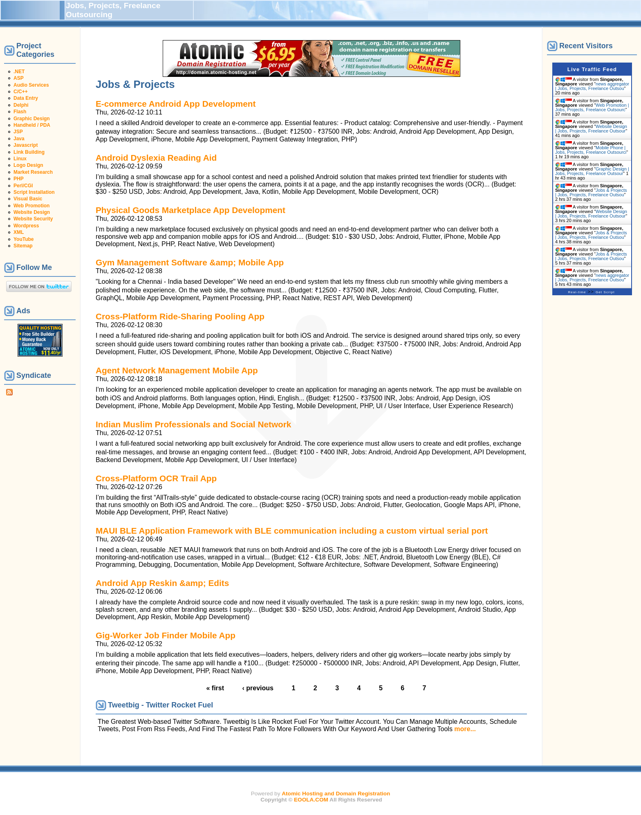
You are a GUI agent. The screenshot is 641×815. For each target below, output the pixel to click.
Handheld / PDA (31, 125)
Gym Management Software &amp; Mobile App (190, 262)
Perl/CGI (23, 186)
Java (19, 138)
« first (215, 688)
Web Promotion (31, 206)
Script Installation (34, 192)
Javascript (25, 145)
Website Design (31, 212)
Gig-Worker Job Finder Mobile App (165, 635)
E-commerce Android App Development (176, 103)
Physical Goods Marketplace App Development (190, 210)
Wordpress (26, 226)
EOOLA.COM (311, 800)
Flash (19, 112)
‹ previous (257, 688)
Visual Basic (28, 199)
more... (464, 728)
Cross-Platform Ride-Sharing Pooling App (180, 316)
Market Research (33, 172)
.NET (19, 71)
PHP (18, 179)
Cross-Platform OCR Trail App (156, 478)
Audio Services (31, 85)
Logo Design (28, 165)
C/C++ (20, 91)
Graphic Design (31, 118)
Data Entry (25, 98)
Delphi (21, 105)
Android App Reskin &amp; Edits (162, 583)
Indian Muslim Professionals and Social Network (193, 424)
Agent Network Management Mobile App (177, 370)
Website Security (33, 219)
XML (18, 232)
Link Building (29, 152)
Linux (20, 159)
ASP (18, 78)
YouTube (23, 239)
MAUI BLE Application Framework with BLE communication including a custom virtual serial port (292, 530)
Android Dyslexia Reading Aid (156, 157)
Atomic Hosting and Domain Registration (336, 793)
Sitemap (23, 246)
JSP (18, 132)
